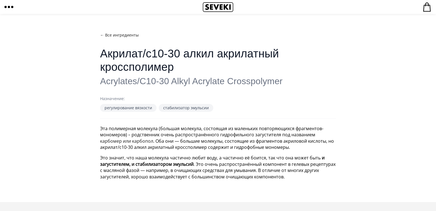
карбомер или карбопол (126, 141)
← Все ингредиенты (119, 35)
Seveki (218, 7)
